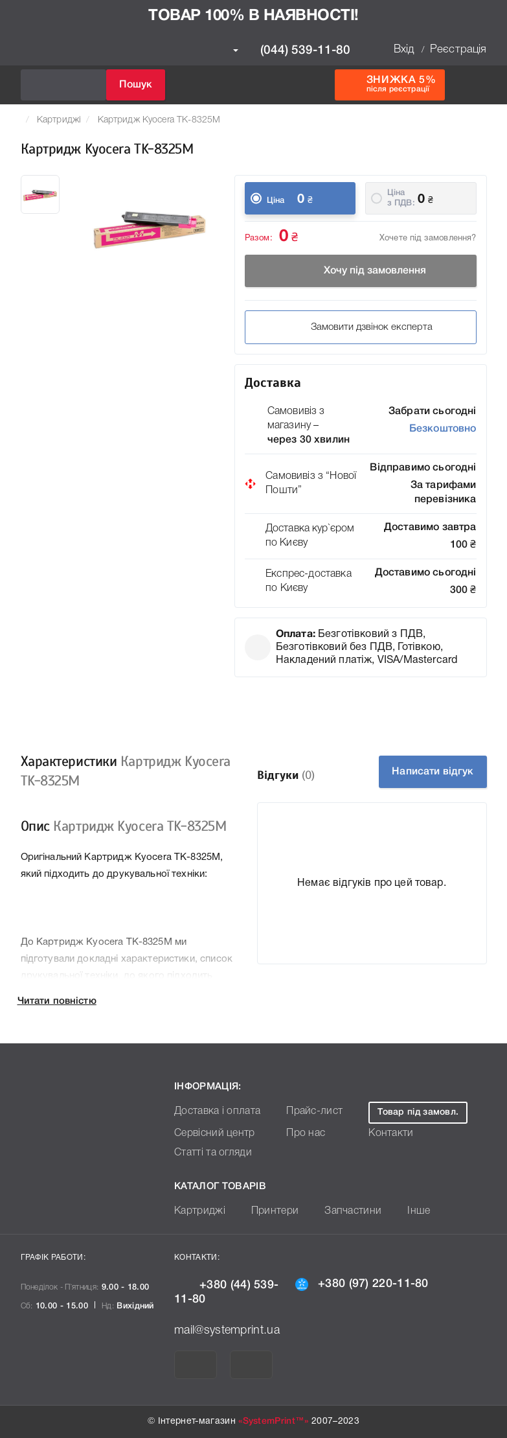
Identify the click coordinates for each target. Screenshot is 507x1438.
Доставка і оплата (212, 1111)
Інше (400, 1211)
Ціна (276, 200)
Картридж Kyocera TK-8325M (159, 120)
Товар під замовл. (410, 1112)
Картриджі (59, 120)
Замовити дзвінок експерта (361, 327)
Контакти (381, 1134)
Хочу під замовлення (360, 271)
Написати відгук (433, 771)
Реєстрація (458, 49)
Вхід (404, 49)
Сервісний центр (210, 1134)
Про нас (295, 1134)
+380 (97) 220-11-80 (362, 1284)
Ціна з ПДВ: (401, 198)
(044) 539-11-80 (291, 50)
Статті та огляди (209, 1153)
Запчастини (339, 1211)
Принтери (266, 1211)
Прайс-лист (303, 1111)
